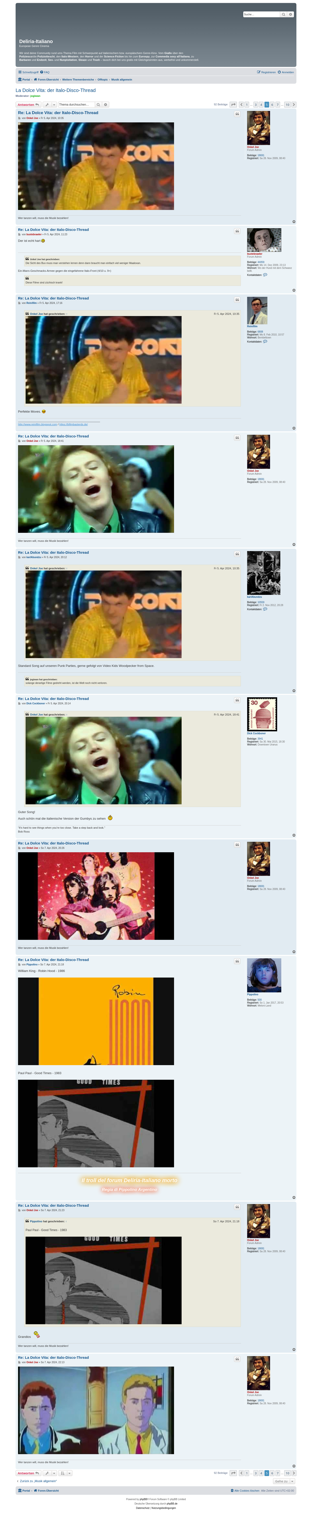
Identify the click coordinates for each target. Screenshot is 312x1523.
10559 (261, 602)
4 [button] (261, 104)
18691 (261, 155)
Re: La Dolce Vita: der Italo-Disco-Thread (58, 112)
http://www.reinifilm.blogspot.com (37, 424)
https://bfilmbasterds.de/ (73, 424)
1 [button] (247, 104)
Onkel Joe (253, 147)
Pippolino (252, 994)
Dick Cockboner (256, 733)
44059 (261, 262)
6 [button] (272, 104)
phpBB (143, 1499)
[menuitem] (44, 72)
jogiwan (35, 95)
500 (260, 999)
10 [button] (287, 104)
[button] (233, 105)
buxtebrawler (254, 254)
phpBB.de (172, 1503)
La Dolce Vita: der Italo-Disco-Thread (56, 90)
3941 (260, 738)
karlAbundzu (254, 597)
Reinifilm (252, 326)
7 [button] (278, 104)
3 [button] (256, 104)
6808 (260, 331)
